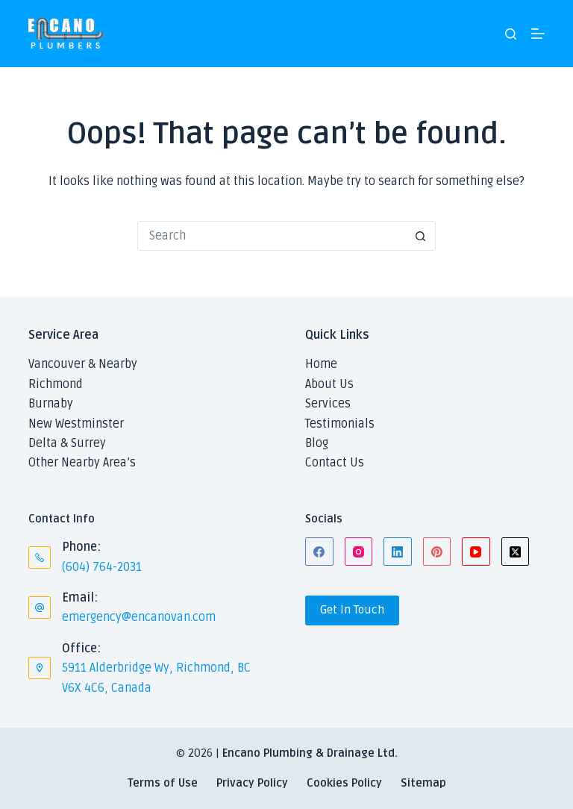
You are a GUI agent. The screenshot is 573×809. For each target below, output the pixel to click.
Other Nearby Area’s (82, 462)
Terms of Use (163, 783)
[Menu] (538, 33)
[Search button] (421, 236)
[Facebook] (319, 551)
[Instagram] (359, 551)
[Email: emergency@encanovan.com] (39, 607)
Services (328, 403)
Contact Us (334, 462)
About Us (329, 384)
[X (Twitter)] (515, 551)
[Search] (510, 34)
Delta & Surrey (67, 443)
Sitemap (423, 783)
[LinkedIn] (397, 551)
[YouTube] (476, 551)
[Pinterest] (437, 551)
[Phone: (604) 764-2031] (39, 557)
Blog (316, 443)
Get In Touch (352, 609)
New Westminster (76, 423)
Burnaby (50, 403)
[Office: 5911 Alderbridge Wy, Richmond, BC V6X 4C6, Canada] (39, 668)
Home (321, 364)
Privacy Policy (252, 783)
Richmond (55, 384)
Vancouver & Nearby (82, 364)
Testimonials (340, 423)
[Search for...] (271, 236)
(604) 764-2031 (102, 567)
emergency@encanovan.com (139, 617)
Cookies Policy (344, 783)
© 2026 (194, 753)
